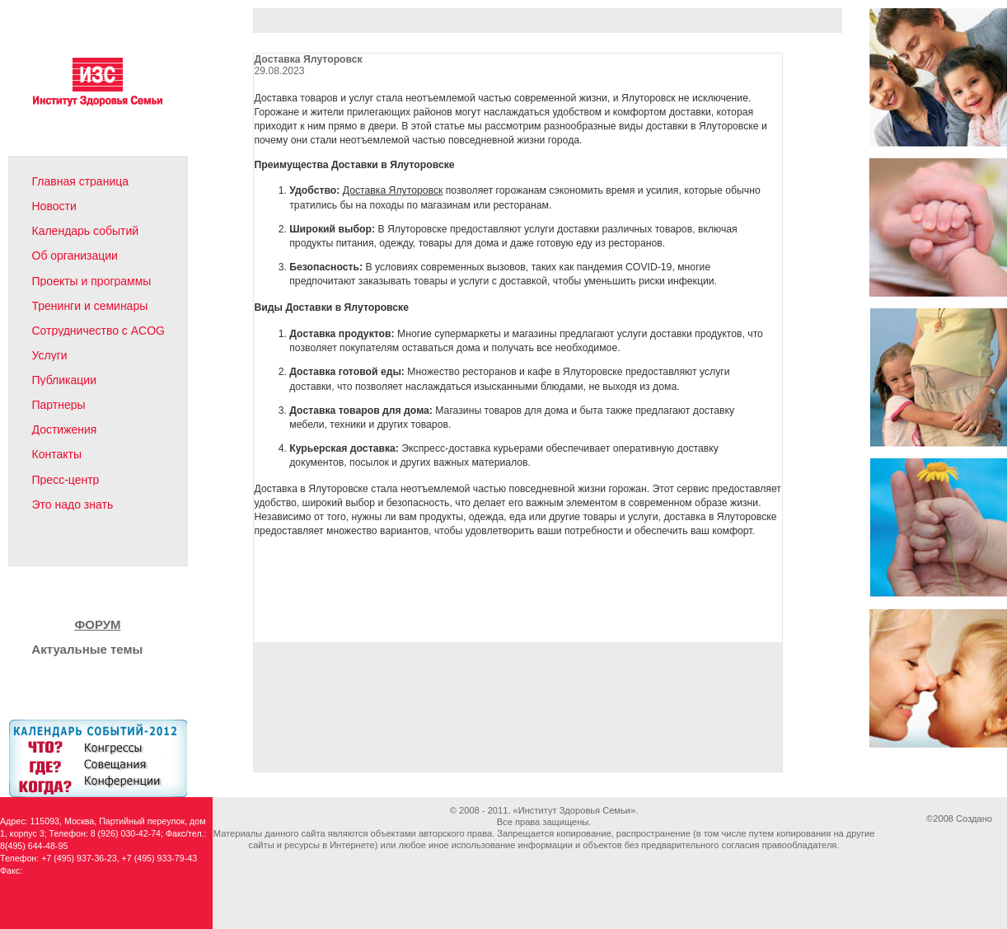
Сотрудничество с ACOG (98, 330)
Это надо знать (73, 504)
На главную (49, 548)
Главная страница (80, 181)
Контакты (57, 454)
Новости (54, 206)
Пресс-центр (66, 480)
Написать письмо (80, 548)
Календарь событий (85, 231)
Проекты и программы (92, 281)
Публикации (64, 380)
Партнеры (59, 405)
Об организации (75, 255)
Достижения (64, 429)
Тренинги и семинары (90, 306)
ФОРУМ (97, 624)
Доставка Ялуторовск (393, 190)
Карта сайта (111, 548)
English (145, 548)
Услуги (50, 355)
